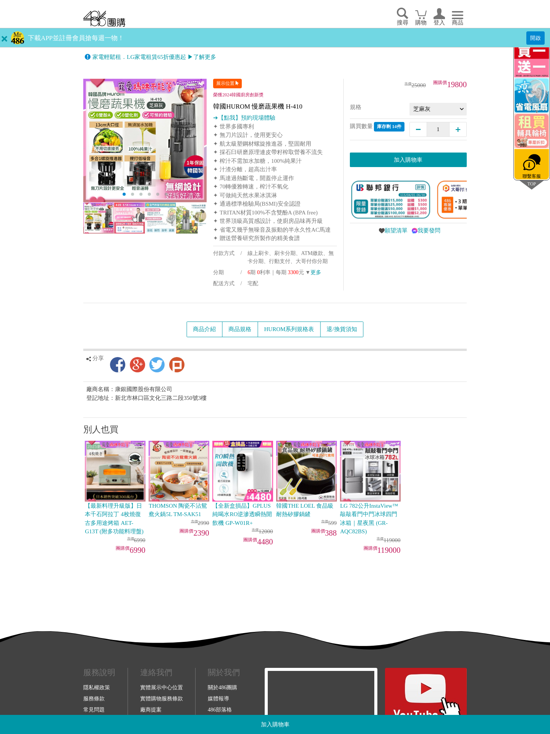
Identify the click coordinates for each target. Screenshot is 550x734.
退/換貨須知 (342, 329)
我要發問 (428, 230)
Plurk (176, 364)
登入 (439, 22)
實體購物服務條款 (161, 698)
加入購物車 (275, 724)
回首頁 (104, 18)
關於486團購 (222, 687)
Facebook (117, 364)
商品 (457, 22)
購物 (421, 22)
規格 (355, 107)
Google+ (137, 364)
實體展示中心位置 (161, 687)
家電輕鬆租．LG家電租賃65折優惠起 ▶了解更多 (154, 57)
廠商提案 (151, 709)
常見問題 (94, 709)
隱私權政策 (96, 687)
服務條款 (94, 698)
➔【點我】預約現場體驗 (244, 118)
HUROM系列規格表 (289, 329)
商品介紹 (204, 329)
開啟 (535, 38)
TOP (531, 183)
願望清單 (396, 230)
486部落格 (220, 709)
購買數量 (377, 127)
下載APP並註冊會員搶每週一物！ (76, 38)
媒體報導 (218, 698)
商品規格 (239, 329)
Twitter (157, 364)
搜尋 (402, 22)
